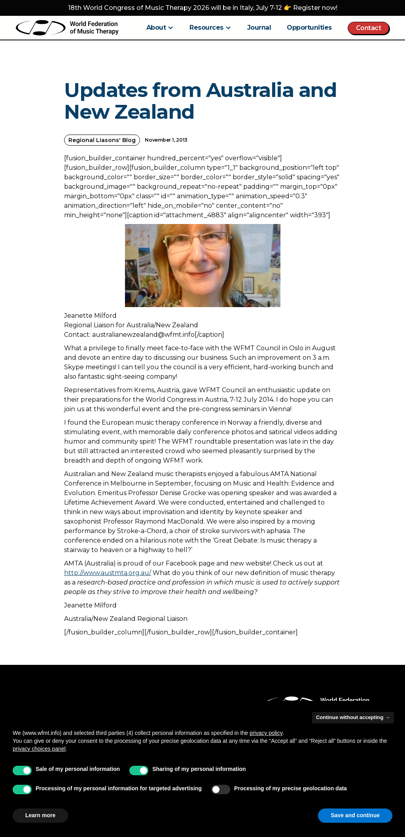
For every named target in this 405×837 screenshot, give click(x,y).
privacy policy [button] (266, 733)
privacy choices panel (39, 749)
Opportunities (309, 27)
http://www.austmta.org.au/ (107, 573)
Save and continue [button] (355, 815)
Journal (259, 27)
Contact (368, 28)
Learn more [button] (40, 815)
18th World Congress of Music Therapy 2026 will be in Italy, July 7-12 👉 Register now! (202, 7)
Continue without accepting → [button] (353, 717)
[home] (67, 28)
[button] (160, 28)
